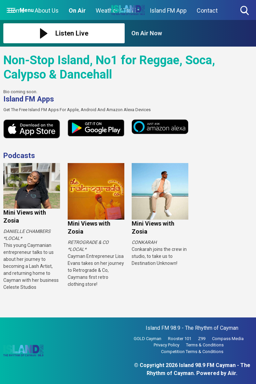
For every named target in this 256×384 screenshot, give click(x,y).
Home (16, 10)
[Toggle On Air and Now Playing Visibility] (192, 33)
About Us (47, 10)
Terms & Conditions (205, 344)
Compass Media (228, 338)
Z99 (201, 338)
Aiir (232, 373)
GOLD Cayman (147, 338)
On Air (77, 10)
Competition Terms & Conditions (192, 351)
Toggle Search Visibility (245, 11)
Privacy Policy (166, 344)
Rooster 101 (179, 338)
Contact (207, 10)
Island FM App (168, 10)
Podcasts (19, 155)
